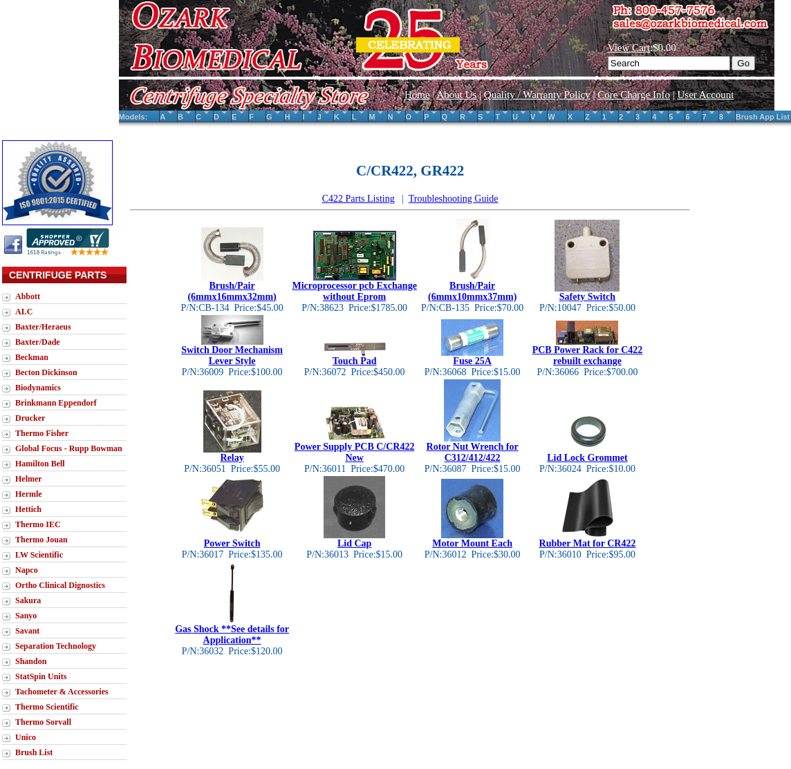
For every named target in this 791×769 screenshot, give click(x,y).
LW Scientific (39, 555)
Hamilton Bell (40, 463)
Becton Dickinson (46, 372)
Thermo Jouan (41, 539)
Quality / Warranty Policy (537, 94)
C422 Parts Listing (358, 198)
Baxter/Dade (37, 342)
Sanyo (26, 615)
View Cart (629, 47)
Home (417, 94)
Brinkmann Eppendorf (56, 403)
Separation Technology (55, 646)
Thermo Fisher (41, 433)
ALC (23, 311)
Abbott (27, 296)
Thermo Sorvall (43, 722)
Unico (25, 737)
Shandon (30, 661)
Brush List (34, 752)
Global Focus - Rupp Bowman (68, 448)
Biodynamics (38, 387)
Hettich (28, 509)
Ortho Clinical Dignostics (60, 585)
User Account (705, 94)
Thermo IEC (38, 524)
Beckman (31, 357)
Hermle (28, 494)
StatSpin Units (40, 676)
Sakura (28, 600)
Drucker (30, 418)
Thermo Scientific (47, 707)
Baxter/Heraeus (43, 327)
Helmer (28, 479)
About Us (456, 94)
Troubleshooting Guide (454, 198)
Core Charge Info (633, 94)
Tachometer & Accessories (62, 691)
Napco (26, 570)
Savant (27, 631)
